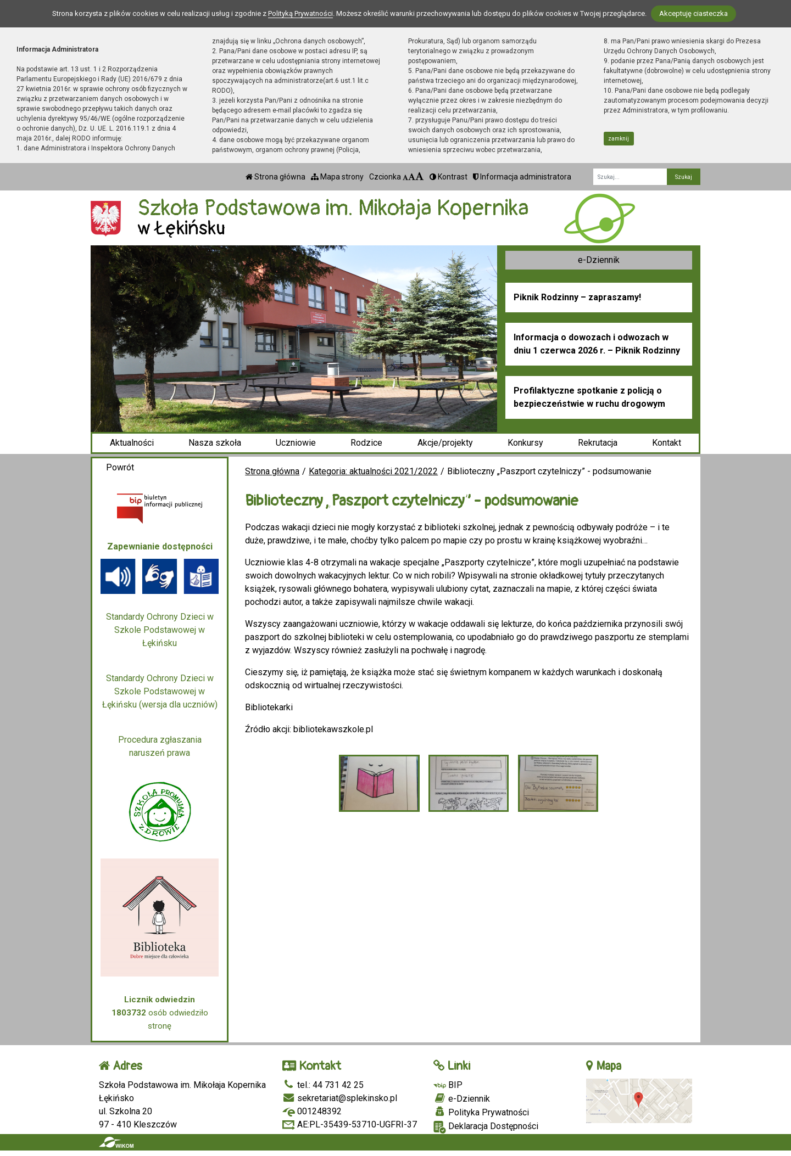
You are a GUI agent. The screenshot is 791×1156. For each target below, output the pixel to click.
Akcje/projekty (445, 442)
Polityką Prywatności (300, 13)
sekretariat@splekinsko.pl (339, 1098)
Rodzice (366, 442)
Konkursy (525, 442)
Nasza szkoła (214, 442)
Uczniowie (296, 442)
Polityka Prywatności (481, 1112)
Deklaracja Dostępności (485, 1127)
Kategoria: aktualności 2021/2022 (373, 471)
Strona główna (275, 176)
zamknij (618, 139)
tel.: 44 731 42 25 (323, 1085)
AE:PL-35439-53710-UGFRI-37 (349, 1124)
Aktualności (132, 442)
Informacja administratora (522, 176)
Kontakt (666, 442)
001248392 (312, 1111)
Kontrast (448, 176)
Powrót (120, 467)
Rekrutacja (597, 442)
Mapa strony (337, 176)
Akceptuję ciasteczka (693, 13)
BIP (448, 1085)
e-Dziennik (599, 260)
